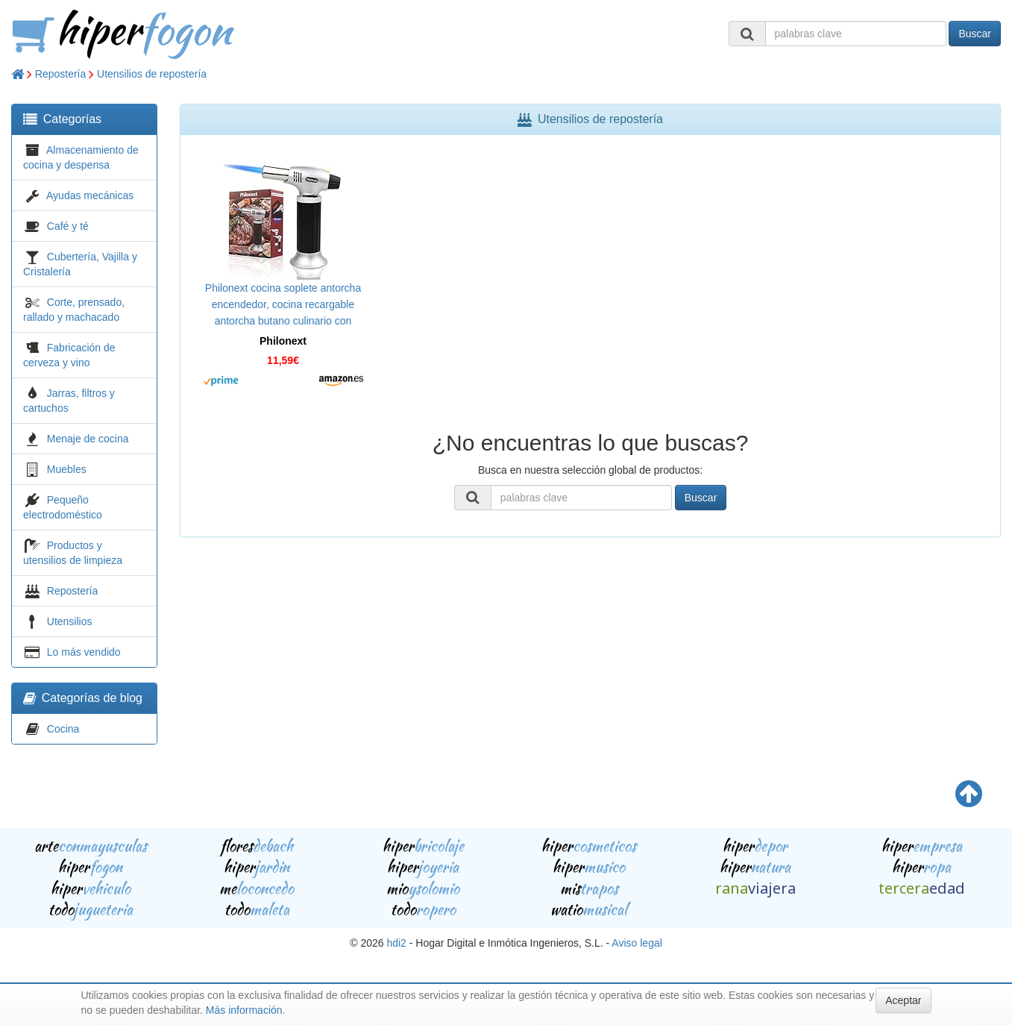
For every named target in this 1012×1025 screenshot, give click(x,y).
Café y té (68, 226)
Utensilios (69, 621)
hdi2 (396, 943)
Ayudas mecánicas (89, 195)
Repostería (60, 74)
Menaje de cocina (88, 439)
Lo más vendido (84, 652)
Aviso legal (636, 943)
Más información (244, 1010)
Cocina (63, 729)
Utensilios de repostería (152, 74)
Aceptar (903, 1000)
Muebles (67, 469)
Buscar (974, 34)
